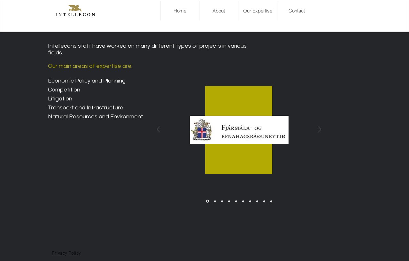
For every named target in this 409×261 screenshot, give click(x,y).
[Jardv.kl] (236, 201)
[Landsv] (243, 201)
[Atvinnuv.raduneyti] (250, 201)
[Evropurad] (264, 201)
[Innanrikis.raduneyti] (271, 201)
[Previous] (158, 130)
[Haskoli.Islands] (257, 201)
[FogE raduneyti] (207, 201)
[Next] (319, 130)
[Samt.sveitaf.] (222, 201)
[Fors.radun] (229, 201)
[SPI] (215, 201)
